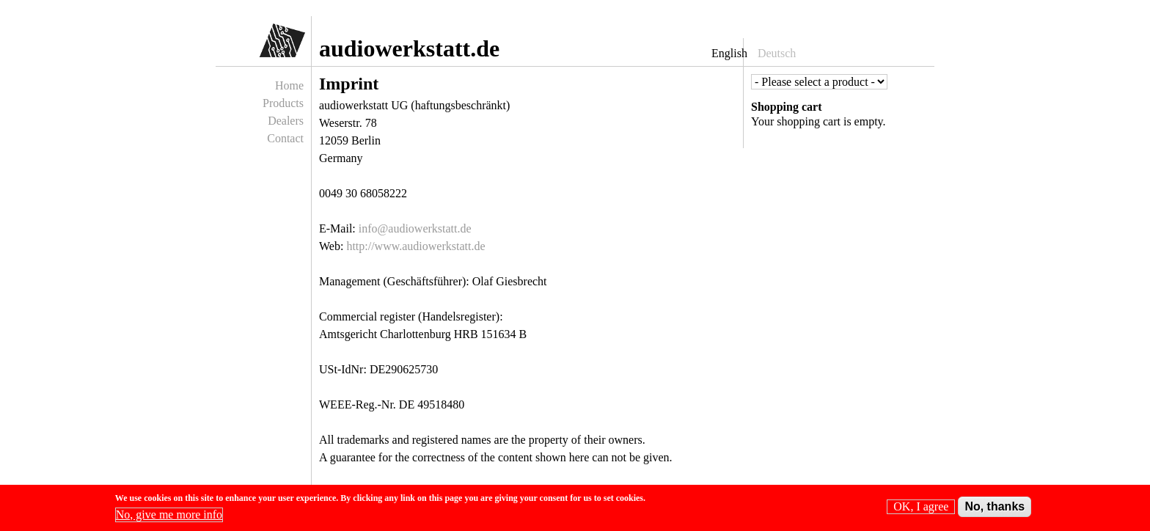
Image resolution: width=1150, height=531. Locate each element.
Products (283, 103)
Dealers (286, 120)
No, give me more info (169, 517)
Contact (285, 138)
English (729, 53)
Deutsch (777, 53)
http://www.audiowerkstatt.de (415, 246)
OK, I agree (920, 509)
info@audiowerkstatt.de (415, 228)
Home (289, 85)
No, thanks (994, 509)
